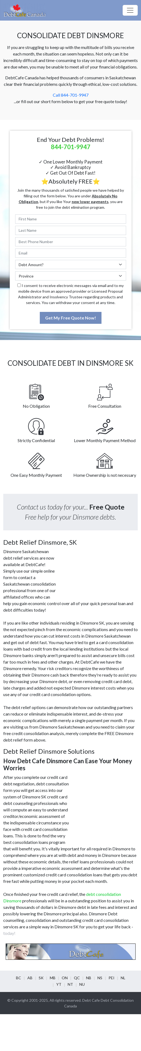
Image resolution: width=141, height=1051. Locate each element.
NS (99, 977)
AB (29, 977)
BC (18, 977)
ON (65, 977)
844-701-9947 (70, 147)
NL (123, 977)
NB (88, 977)
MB (52, 977)
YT (58, 984)
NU (82, 984)
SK (41, 977)
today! (9, 933)
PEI (111, 977)
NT (70, 984)
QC (77, 977)
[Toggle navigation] (130, 10)
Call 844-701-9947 (70, 94)
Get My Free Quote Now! (70, 317)
